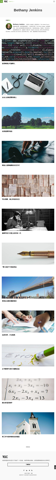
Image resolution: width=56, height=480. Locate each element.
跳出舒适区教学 (7, 403)
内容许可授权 (27, 473)
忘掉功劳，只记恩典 (8, 335)
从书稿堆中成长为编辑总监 (11, 369)
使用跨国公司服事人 (8, 63)
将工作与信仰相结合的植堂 (11, 436)
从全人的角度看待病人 (9, 97)
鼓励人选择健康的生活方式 (11, 165)
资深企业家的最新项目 (9, 301)
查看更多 (28, 447)
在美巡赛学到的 (7, 131)
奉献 (32, 473)
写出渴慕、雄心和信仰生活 (11, 199)
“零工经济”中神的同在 (9, 267)
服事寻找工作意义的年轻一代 (11, 233)
